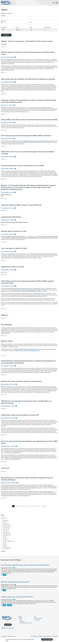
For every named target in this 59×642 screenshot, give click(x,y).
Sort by (16, 27)
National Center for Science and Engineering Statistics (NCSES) (27, 289)
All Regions (3, 27)
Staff (21, 620)
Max (30, 22)
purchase (33, 350)
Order (31, 27)
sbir (4, 590)
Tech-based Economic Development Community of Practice (25, 349)
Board (21, 618)
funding (9, 605)
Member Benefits (38, 618)
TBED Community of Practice (26, 622)
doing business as (32, 236)
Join (35, 617)
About (20, 617)
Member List (37, 620)
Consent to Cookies (47, 639)
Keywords (3, 15)
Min (2, 22)
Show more (3, 551)
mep (4, 574)
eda (4, 605)
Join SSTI (8, 624)
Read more (4, 46)
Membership (22, 621)
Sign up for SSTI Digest (8, 628)
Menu (54, 2)
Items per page (47, 27)
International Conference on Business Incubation (34, 141)
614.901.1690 (54, 636)
